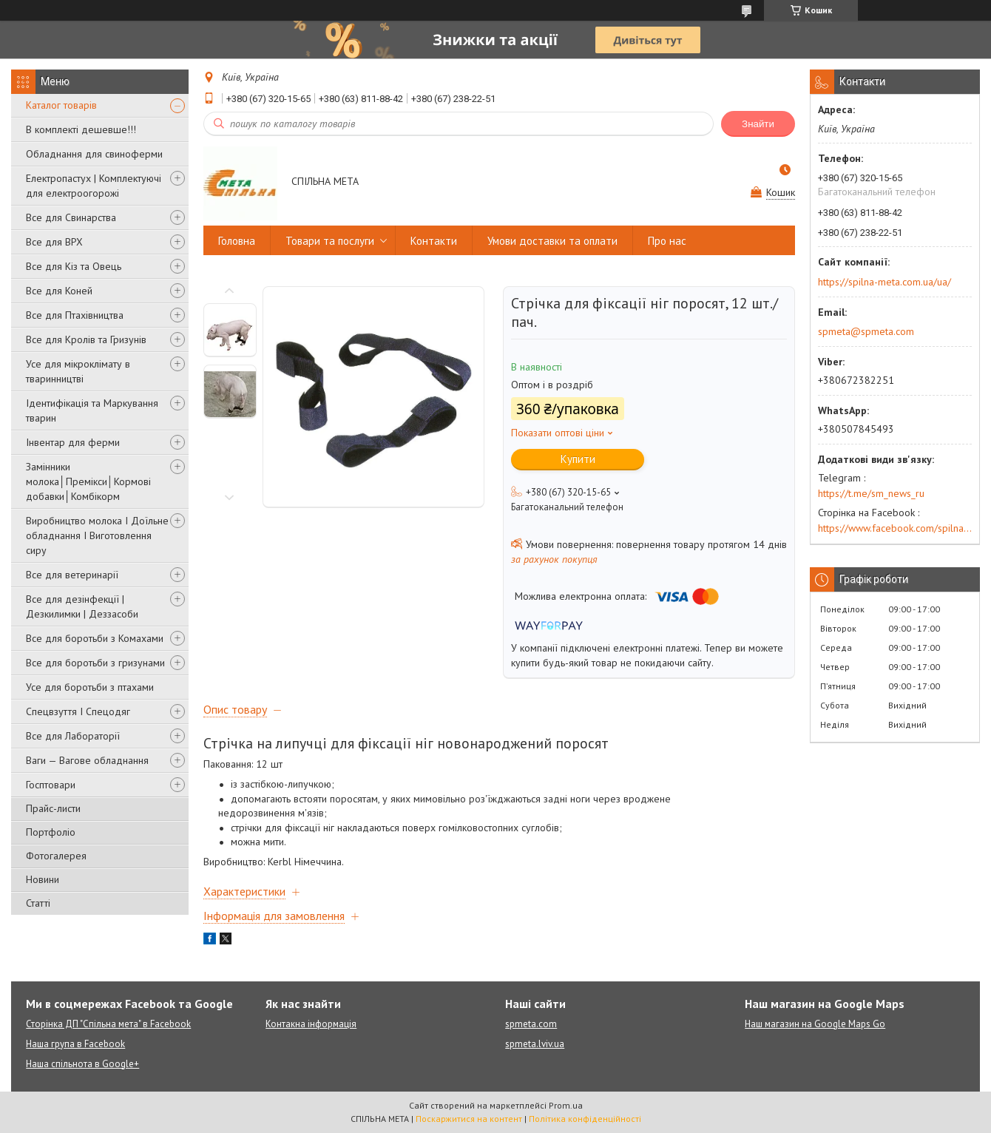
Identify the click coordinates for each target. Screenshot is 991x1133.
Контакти (433, 240)
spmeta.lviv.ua (534, 1044)
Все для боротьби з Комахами (94, 638)
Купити (578, 459)
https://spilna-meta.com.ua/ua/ (884, 281)
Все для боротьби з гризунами (95, 662)
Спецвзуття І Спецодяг (78, 711)
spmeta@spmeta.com (866, 331)
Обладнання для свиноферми (94, 153)
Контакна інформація (310, 1024)
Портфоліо (50, 832)
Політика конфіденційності (585, 1118)
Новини (42, 879)
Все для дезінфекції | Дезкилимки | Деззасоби (82, 606)
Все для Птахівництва (75, 315)
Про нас (667, 240)
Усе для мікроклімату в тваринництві (78, 371)
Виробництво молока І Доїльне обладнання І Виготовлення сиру (97, 535)
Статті (38, 903)
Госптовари (50, 784)
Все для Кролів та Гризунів (86, 339)
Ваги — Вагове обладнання (87, 760)
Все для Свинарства (71, 217)
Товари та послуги (329, 240)
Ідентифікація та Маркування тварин (92, 410)
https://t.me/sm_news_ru (871, 493)
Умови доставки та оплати (552, 240)
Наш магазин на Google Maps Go (815, 1024)
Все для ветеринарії (72, 574)
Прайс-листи (53, 808)
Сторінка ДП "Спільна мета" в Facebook (108, 1024)
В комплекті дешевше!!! (81, 129)
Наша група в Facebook (75, 1044)
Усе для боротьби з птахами (90, 687)
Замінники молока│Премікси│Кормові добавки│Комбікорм (88, 481)
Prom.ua (566, 1105)
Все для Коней (59, 290)
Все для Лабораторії (73, 736)
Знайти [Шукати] (758, 123)
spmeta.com (531, 1024)
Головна (236, 240)
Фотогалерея (56, 855)
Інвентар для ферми (73, 442)
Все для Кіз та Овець (73, 266)
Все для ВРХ (54, 241)
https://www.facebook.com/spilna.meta (895, 528)
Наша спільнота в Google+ (82, 1064)
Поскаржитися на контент (469, 1118)
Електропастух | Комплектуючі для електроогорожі (93, 186)
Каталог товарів (61, 105)
